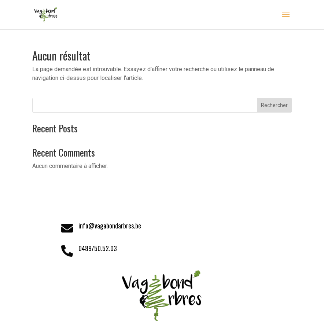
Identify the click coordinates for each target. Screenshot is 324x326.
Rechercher (274, 105)
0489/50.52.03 (97, 248)
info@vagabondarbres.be (109, 225)
